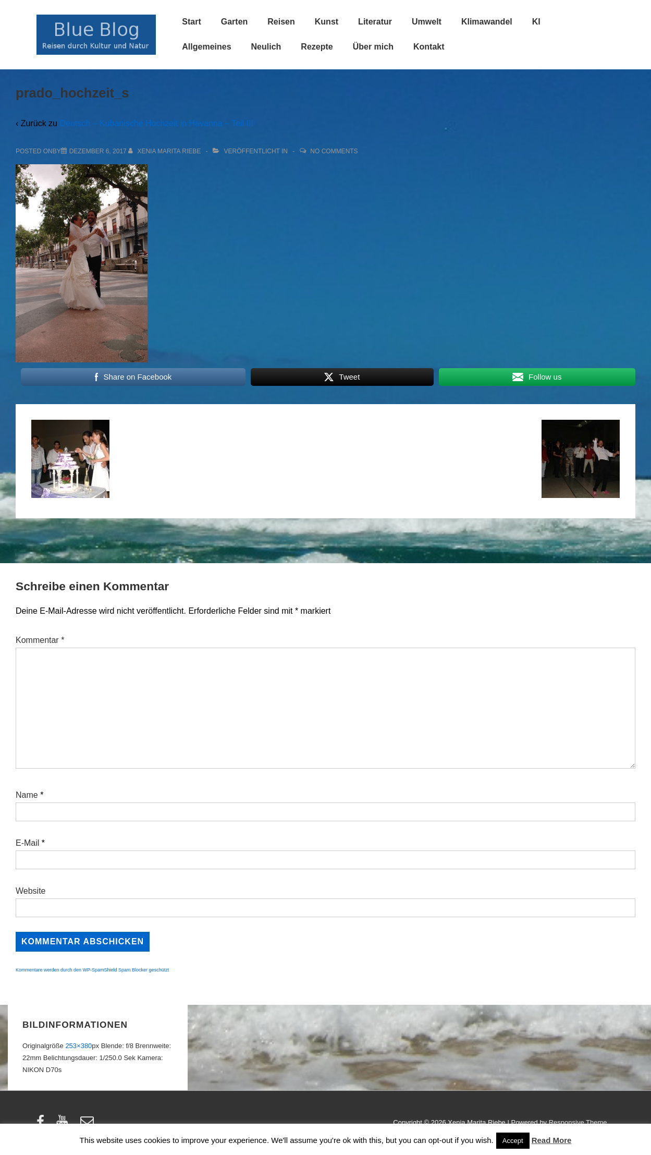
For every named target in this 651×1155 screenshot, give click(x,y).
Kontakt (429, 46)
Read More (552, 1140)
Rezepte (317, 46)
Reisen (280, 21)
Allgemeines (206, 46)
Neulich (266, 46)
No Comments (334, 151)
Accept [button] (512, 1141)
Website (31, 890)
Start (191, 21)
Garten (234, 21)
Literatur (375, 21)
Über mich (373, 46)
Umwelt (426, 21)
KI (536, 21)
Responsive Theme (578, 1122)
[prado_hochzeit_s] (98, 151)
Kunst (326, 21)
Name (27, 795)
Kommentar (40, 640)
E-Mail (27, 842)
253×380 (78, 1046)
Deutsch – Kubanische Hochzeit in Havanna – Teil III (156, 123)
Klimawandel (486, 21)
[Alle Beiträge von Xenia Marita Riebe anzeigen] (165, 151)
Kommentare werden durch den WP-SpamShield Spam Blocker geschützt (92, 969)
